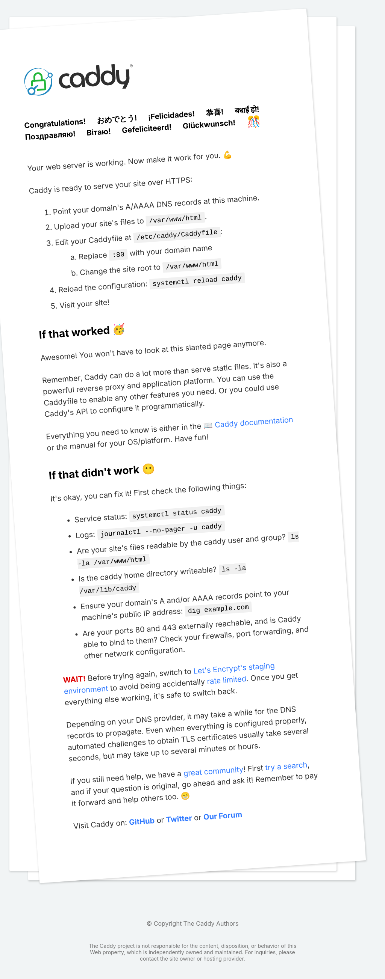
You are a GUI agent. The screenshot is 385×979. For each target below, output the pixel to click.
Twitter (178, 809)
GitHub (142, 812)
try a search (286, 757)
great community (213, 762)
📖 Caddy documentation (248, 419)
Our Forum (222, 807)
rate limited (226, 671)
